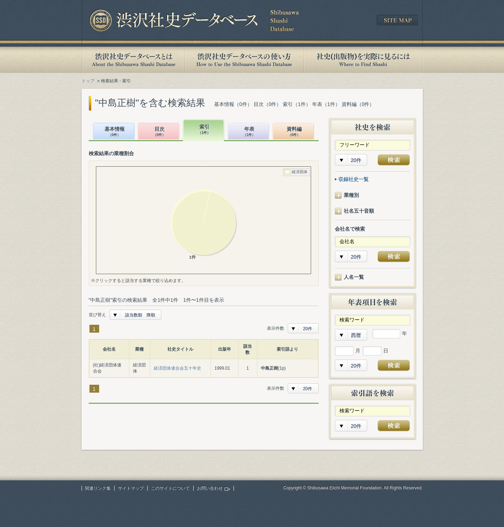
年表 (249, 132)
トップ (88, 80)
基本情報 (114, 132)
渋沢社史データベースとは (133, 60)
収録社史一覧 (353, 179)
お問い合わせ (210, 488)
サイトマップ (131, 488)
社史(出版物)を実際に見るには (363, 60)
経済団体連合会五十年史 (177, 368)
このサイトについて (170, 488)
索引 (204, 130)
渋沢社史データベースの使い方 (244, 60)
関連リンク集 (98, 488)
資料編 (294, 132)
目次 (159, 132)
